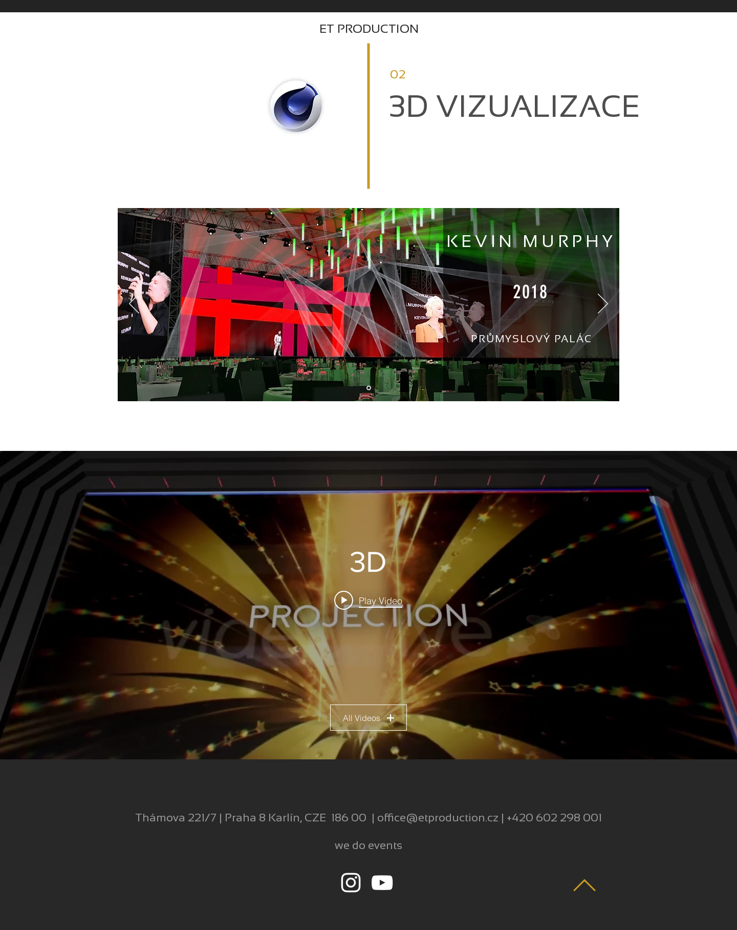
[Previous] (134, 304)
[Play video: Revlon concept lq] (369, 600)
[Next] (603, 304)
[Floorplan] (368, 388)
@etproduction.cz (452, 817)
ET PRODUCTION (369, 28)
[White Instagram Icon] (351, 883)
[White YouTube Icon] (382, 883)
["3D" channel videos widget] (368, 605)
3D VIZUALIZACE (514, 106)
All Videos (368, 718)
